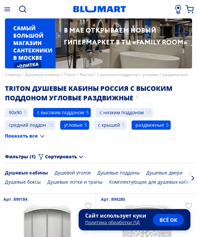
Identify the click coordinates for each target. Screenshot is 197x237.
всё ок (168, 220)
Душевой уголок (73, 173)
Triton (70, 74)
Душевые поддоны (118, 173)
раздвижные (175, 74)
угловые (150, 74)
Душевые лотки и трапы (75, 182)
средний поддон (27, 125)
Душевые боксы (23, 182)
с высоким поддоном (117, 74)
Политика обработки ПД (112, 222)
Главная (13, 74)
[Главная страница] (99, 9)
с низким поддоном (122, 112)
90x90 (15, 112)
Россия (87, 74)
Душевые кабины (42, 74)
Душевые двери (164, 173)
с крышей (109, 125)
